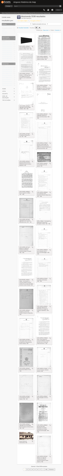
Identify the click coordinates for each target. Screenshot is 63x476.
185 (46, 469)
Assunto (5, 93)
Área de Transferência (44, 10)
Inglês (3, 30)
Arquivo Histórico (6, 80)
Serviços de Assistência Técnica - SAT (11, 76)
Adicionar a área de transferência (32, 46)
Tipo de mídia (6, 100)
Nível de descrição (5, 97)
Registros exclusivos (7, 26)
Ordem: (52, 30)
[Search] (37, 6)
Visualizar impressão (23, 27)
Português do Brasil (7, 28)
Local (4, 91)
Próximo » (51, 469)
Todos (3, 41)
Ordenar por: (39, 30)
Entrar (58, 10)
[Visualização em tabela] (39, 28)
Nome (4, 88)
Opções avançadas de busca (39, 24)
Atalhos (52, 10)
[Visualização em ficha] (36, 28)
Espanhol (4, 34)
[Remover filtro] (28, 21)
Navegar (8, 6)
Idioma (48, 10)
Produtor (5, 64)
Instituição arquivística (6, 38)
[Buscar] (60, 6)
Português (4, 32)
